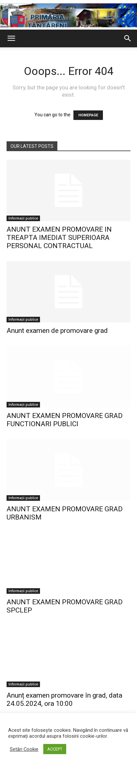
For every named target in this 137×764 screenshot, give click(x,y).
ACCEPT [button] (54, 749)
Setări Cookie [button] (24, 749)
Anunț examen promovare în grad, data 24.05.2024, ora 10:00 (64, 699)
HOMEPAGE (88, 115)
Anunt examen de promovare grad (57, 331)
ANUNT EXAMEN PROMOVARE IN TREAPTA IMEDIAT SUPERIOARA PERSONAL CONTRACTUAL (59, 237)
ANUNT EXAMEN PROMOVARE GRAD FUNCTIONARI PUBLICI (65, 420)
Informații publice (23, 218)
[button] (11, 38)
